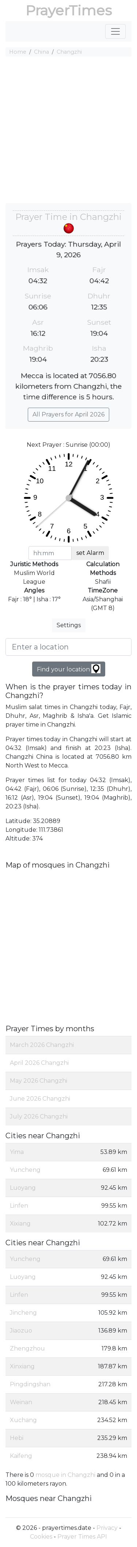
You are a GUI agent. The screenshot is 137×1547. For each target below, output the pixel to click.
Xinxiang (22, 1366)
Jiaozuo (21, 1330)
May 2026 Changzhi (38, 1080)
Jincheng (23, 1312)
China (41, 52)
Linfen (19, 1205)
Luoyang (23, 1187)
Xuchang (23, 1420)
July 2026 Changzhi (39, 1116)
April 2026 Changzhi (39, 1062)
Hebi (16, 1437)
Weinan (21, 1402)
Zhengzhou (27, 1348)
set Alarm (90, 552)
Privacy (107, 1527)
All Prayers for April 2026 (68, 414)
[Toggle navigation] (115, 31)
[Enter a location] (68, 647)
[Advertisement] (68, 130)
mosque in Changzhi (65, 1474)
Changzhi (69, 52)
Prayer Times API (82, 1536)
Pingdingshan (30, 1384)
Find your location (68, 668)
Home (17, 52)
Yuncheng (25, 1169)
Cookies (41, 1536)
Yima (17, 1151)
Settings (69, 625)
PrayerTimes (69, 10)
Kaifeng (21, 1455)
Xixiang (20, 1223)
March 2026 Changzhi (42, 1044)
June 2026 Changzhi (40, 1098)
